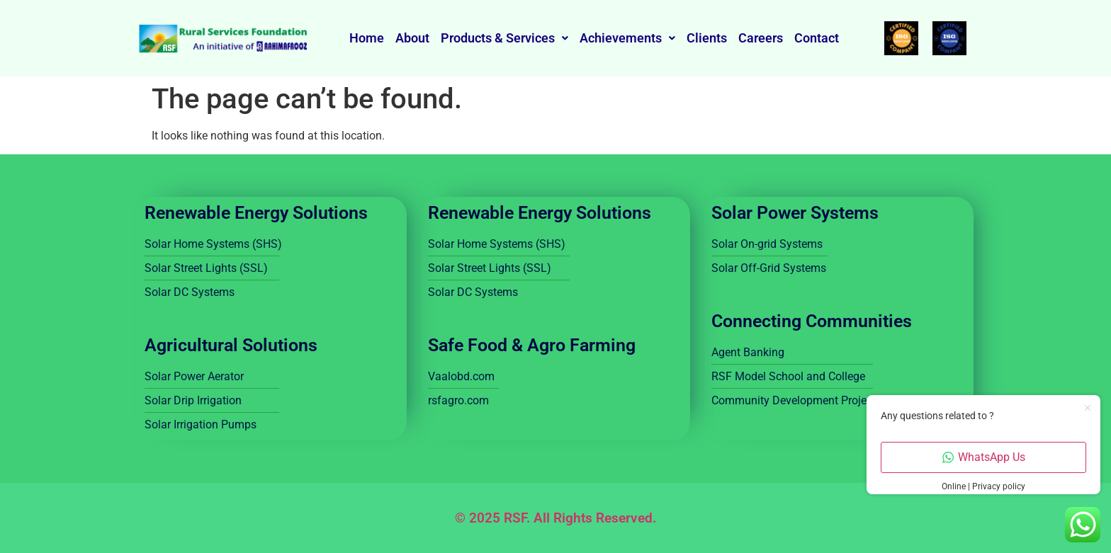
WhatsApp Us (983, 457)
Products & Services (504, 37)
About (412, 37)
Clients (707, 37)
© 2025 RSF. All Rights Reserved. (555, 518)
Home (366, 37)
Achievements (627, 37)
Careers (760, 37)
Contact (816, 37)
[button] (504, 38)
